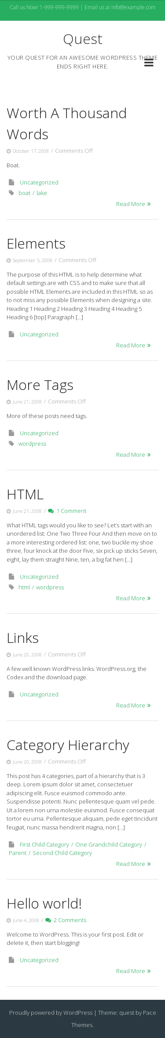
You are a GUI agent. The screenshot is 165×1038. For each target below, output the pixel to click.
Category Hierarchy (68, 744)
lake (42, 193)
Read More (130, 204)
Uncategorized (39, 182)
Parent (17, 853)
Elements (36, 243)
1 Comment (67, 511)
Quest (83, 38)
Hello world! (44, 903)
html (24, 587)
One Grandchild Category (108, 844)
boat (24, 193)
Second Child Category (62, 853)
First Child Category (44, 844)
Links (23, 637)
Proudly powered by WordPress (50, 1012)
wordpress (32, 443)
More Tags (40, 384)
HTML (25, 493)
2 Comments (65, 920)
